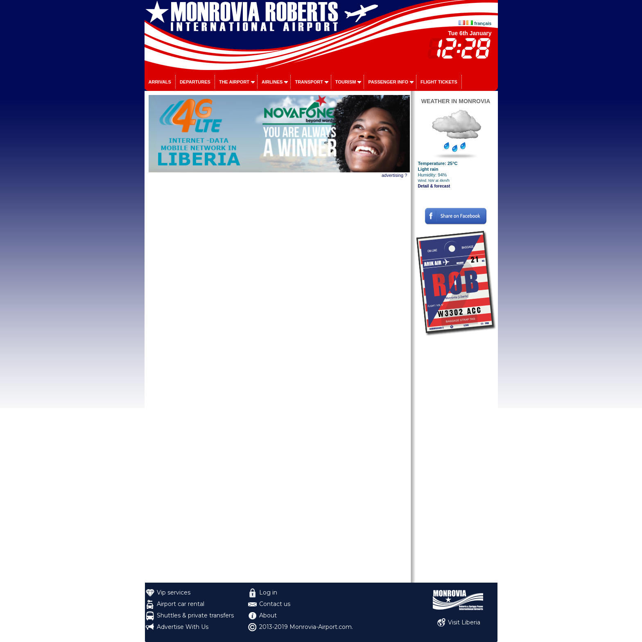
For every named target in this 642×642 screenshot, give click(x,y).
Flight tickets (438, 81)
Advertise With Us (182, 627)
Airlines (272, 81)
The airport (234, 81)
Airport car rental (180, 604)
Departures (195, 81)
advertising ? (394, 175)
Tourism (345, 81)
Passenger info (388, 81)
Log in (268, 592)
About (268, 615)
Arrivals (160, 81)
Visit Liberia (464, 622)
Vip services (173, 592)
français (482, 23)
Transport (309, 81)
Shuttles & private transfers (195, 615)
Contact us (274, 604)
